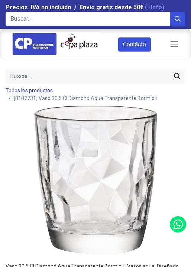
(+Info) (154, 7)
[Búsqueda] (177, 19)
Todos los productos (29, 90)
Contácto (134, 44)
